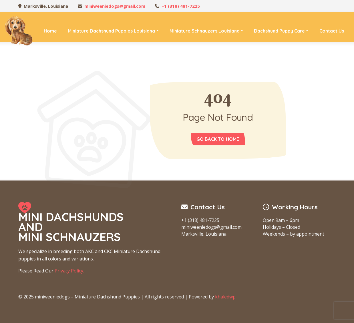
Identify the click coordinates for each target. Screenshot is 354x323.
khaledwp (225, 297)
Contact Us (331, 31)
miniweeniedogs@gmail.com (114, 6)
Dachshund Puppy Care (279, 31)
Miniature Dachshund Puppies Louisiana (111, 31)
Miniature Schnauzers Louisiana (205, 31)
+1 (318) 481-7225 (181, 6)
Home (50, 31)
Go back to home (217, 139)
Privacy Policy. (69, 271)
